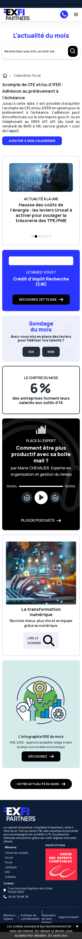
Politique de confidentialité (30, 917)
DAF (7, 872)
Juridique (11, 867)
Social (9, 857)
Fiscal (8, 862)
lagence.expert (69, 917)
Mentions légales (9, 917)
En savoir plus (57, 935)
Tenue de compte (16, 852)
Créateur (10, 876)
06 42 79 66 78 (18, 896)
